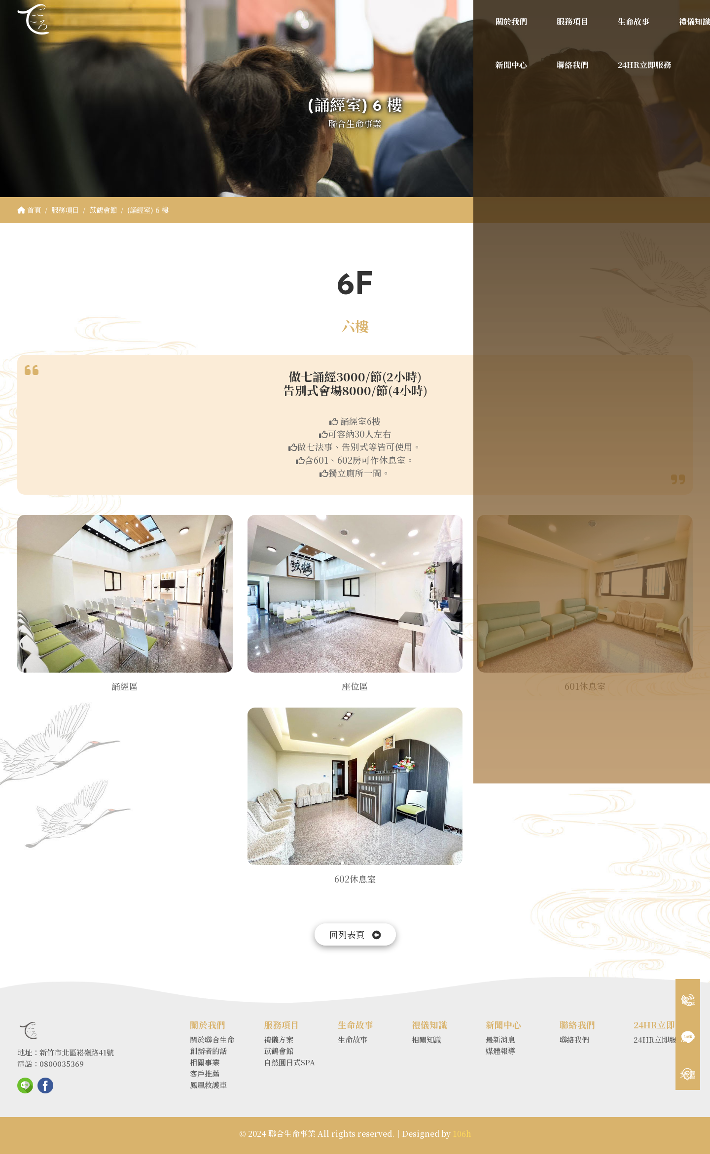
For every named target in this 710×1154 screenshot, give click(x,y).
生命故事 (352, 1039)
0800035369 (61, 1063)
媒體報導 (500, 1051)
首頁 (29, 209)
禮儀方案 (278, 1039)
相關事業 (204, 1062)
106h (462, 1133)
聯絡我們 (574, 1039)
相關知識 (426, 1039)
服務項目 (65, 209)
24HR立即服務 (659, 1039)
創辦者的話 (208, 1051)
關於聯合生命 (212, 1039)
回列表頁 (355, 934)
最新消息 (500, 1039)
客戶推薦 (204, 1073)
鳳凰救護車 (208, 1085)
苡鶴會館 (103, 209)
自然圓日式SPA (289, 1062)
